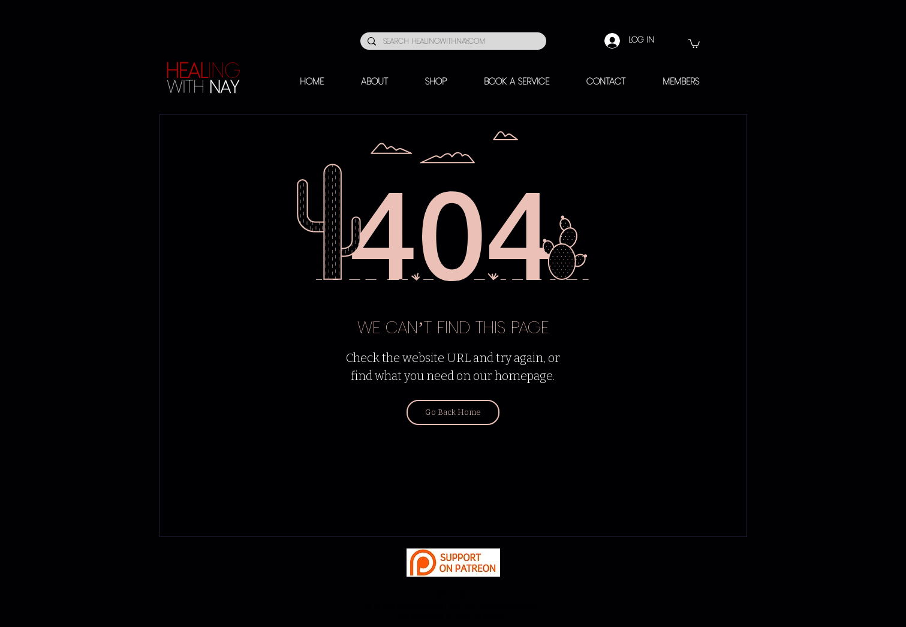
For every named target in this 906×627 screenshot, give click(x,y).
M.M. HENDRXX (480, 617)
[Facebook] (463, 593)
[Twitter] (441, 593)
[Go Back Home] (453, 412)
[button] (694, 43)
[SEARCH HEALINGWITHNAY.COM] (452, 42)
